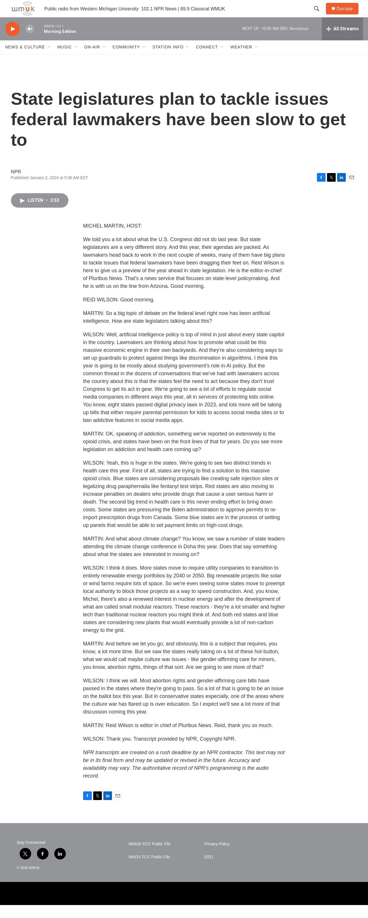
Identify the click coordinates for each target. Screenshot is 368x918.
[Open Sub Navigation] (49, 60)
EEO (209, 870)
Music (64, 60)
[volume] (30, 41)
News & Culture (25, 60)
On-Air (92, 60)
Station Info (168, 60)
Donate (348, 15)
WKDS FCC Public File (149, 870)
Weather (241, 60)
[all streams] (342, 41)
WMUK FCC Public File (150, 857)
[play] (12, 42)
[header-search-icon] (319, 15)
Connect (207, 60)
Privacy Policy (217, 857)
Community (126, 60)
